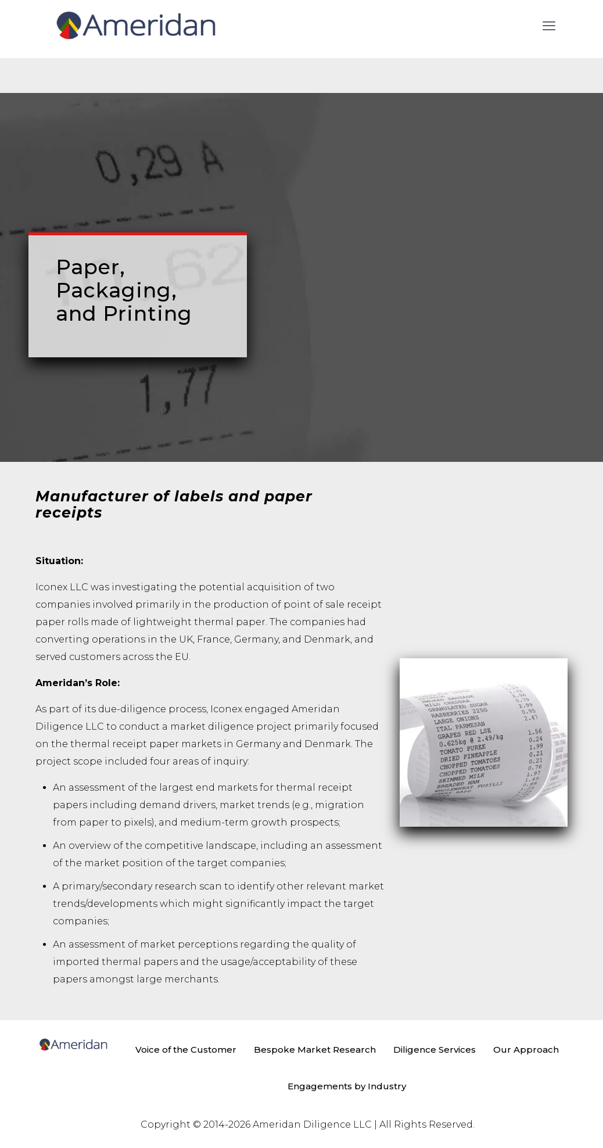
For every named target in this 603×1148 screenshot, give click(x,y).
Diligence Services (434, 1049)
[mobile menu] (549, 26)
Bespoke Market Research (315, 1049)
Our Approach (526, 1049)
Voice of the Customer (185, 1049)
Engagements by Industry (347, 1086)
